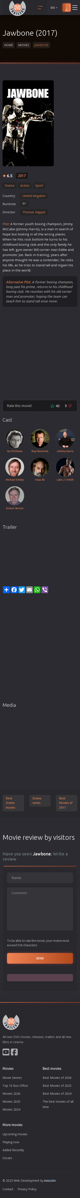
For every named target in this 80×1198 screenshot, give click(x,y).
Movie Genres (12, 1078)
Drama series (36, 801)
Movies (23, 45)
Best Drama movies (10, 803)
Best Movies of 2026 (57, 1078)
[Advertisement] (40, 353)
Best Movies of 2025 (57, 1086)
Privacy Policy (27, 1189)
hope (7, 234)
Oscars (7, 1158)
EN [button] (54, 8)
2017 (22, 175)
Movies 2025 (11, 1101)
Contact (8, 1189)
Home (8, 45)
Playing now (11, 1142)
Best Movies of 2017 (66, 803)
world (26, 270)
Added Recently (13, 1150)
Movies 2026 (11, 1093)
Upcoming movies (15, 1134)
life (10, 265)
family (62, 244)
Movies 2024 (11, 1109)
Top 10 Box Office (15, 1086)
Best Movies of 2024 (57, 1093)
